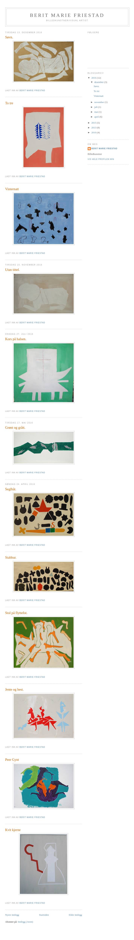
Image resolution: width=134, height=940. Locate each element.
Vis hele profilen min (101, 159)
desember (99, 82)
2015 (94, 122)
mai (96, 111)
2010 (94, 132)
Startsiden (44, 914)
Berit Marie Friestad (67, 15)
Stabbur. (10, 557)
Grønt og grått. (15, 427)
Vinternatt (12, 189)
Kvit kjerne (13, 830)
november (99, 102)
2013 (94, 127)
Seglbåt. (10, 489)
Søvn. (9, 37)
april (96, 116)
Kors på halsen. (15, 339)
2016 (94, 77)
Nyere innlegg (12, 914)
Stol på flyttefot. (16, 613)
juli (96, 107)
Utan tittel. (12, 270)
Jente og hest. (14, 689)
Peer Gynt (12, 760)
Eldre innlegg (75, 914)
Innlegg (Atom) (25, 921)
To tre (9, 103)
